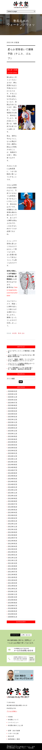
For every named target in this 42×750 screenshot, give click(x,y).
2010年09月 (12, 600)
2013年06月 (12, 507)
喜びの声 (11, 736)
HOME (10, 717)
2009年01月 (12, 617)
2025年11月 (12, 397)
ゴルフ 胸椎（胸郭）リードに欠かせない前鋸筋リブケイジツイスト (21, 360)
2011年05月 (12, 577)
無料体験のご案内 (14, 739)
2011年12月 (12, 557)
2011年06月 (12, 574)
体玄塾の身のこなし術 (15, 725)
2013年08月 (12, 501)
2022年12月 (12, 419)
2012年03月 (12, 549)
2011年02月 (12, 586)
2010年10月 (12, 597)
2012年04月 (12, 546)
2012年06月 (12, 541)
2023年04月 (12, 411)
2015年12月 (12, 431)
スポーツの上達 (13, 733)
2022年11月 (12, 422)
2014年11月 (12, 459)
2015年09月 (12, 436)
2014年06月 (12, 473)
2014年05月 (12, 476)
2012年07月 (12, 538)
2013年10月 (12, 495)
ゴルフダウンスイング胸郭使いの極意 (21, 351)
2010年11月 (12, 594)
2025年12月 (12, 394)
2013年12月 (12, 490)
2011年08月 (12, 569)
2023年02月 (12, 416)
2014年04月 (12, 479)
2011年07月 (12, 572)
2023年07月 (12, 402)
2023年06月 (12, 405)
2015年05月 (12, 442)
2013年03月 (12, 515)
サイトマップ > (12, 745)
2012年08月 (12, 535)
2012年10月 (12, 529)
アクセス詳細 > (12, 711)
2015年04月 (12, 445)
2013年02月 (12, 518)
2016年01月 (12, 428)
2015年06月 (12, 439)
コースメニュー (13, 722)
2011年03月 (12, 583)
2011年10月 (12, 563)
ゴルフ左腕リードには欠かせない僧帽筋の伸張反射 (21, 355)
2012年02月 (12, 552)
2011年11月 (12, 560)
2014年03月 (12, 481)
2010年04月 (12, 614)
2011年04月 (12, 580)
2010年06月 (12, 608)
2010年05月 (12, 611)
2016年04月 (12, 425)
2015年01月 (12, 453)
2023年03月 (12, 414)
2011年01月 (12, 588)
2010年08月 (12, 603)
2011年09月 (12, 566)
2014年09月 (12, 464)
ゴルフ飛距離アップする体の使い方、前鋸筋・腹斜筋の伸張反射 (20, 368)
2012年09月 (12, 532)
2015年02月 (12, 450)
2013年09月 (12, 498)
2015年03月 (12, 448)
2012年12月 (12, 524)
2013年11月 (12, 493)
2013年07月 (12, 504)
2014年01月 (12, 487)
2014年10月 (12, 462)
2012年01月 (12, 555)
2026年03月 (12, 391)
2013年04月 (12, 512)
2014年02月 (12, 484)
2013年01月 (12, 521)
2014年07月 (12, 470)
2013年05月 (12, 509)
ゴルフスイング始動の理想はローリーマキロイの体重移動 (21, 364)
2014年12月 (12, 456)
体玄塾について (13, 719)
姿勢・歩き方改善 (14, 730)
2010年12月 (12, 591)
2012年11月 (12, 526)
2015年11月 (12, 433)
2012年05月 (12, 543)
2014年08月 (12, 467)
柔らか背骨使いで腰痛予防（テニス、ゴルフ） (20, 53)
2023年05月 (12, 408)
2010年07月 (12, 605)
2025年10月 (12, 400)
